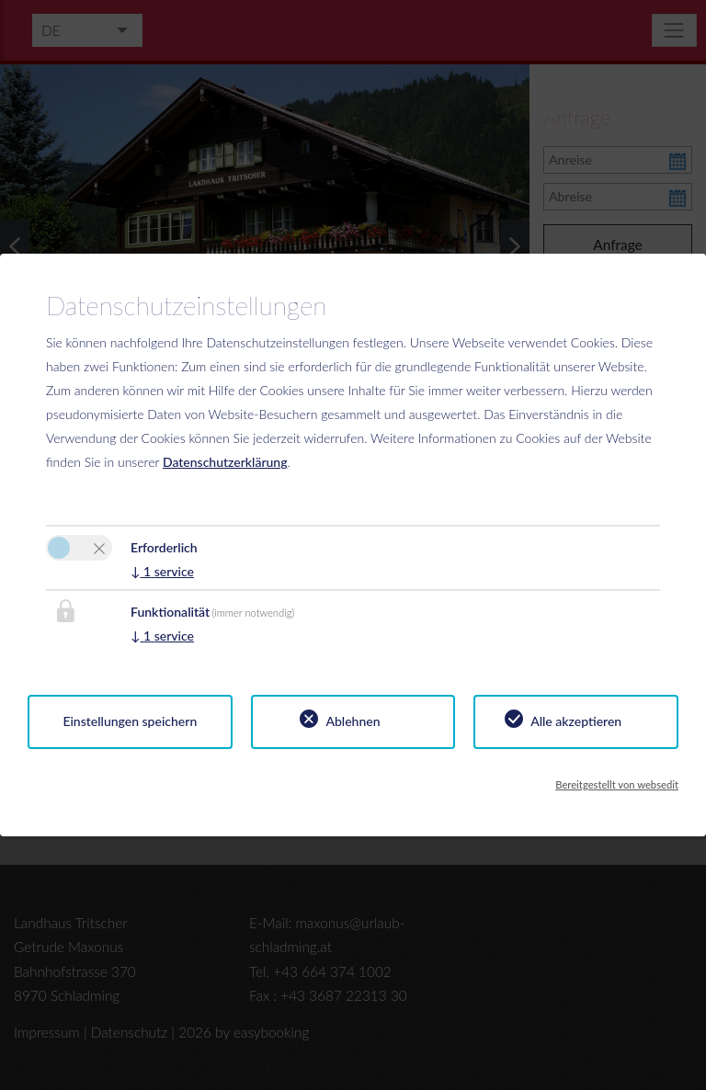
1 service (162, 571)
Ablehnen (352, 721)
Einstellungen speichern (130, 721)
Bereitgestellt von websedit (616, 784)
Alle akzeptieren (575, 721)
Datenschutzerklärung (225, 462)
